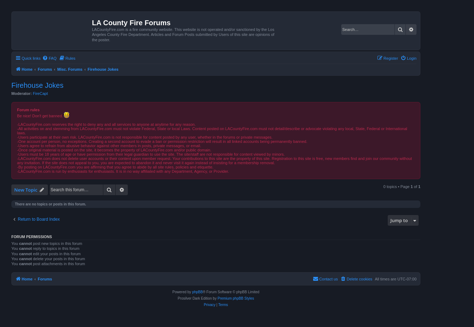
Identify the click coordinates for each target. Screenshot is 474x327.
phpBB (197, 292)
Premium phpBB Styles (236, 298)
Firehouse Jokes (37, 85)
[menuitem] (49, 58)
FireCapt (40, 93)
